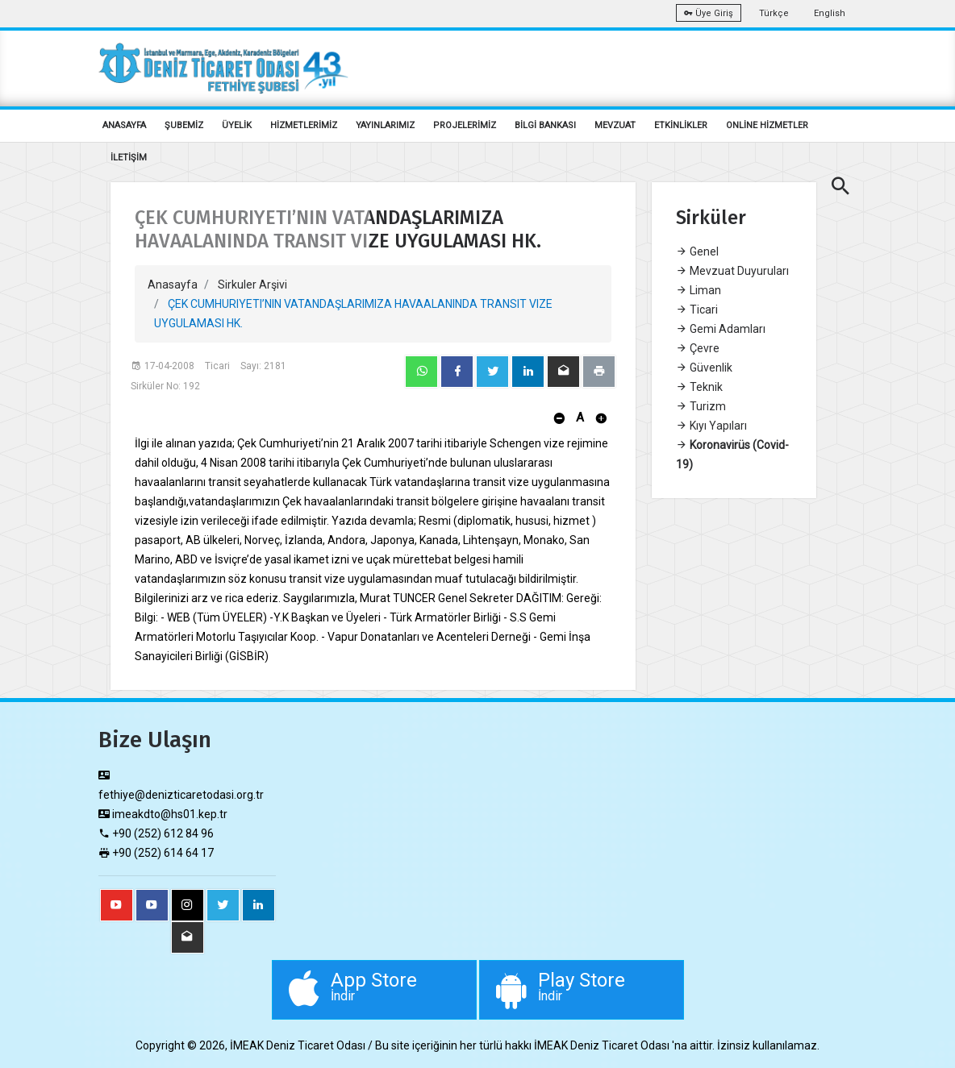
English (829, 13)
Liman (698, 290)
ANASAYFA (124, 125)
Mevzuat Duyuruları (732, 270)
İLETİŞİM (129, 157)
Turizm (701, 406)
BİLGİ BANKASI (545, 125)
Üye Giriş (708, 13)
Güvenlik (704, 367)
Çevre (697, 348)
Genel (697, 251)
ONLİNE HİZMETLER (767, 125)
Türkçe (774, 13)
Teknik (699, 386)
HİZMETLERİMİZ (303, 125)
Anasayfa (173, 284)
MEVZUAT (615, 125)
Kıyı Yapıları (711, 425)
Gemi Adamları (720, 328)
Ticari (697, 309)
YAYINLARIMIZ (385, 125)
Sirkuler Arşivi (252, 284)
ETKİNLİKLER (680, 125)
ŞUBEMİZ (184, 125)
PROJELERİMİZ (464, 125)
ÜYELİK (237, 125)
